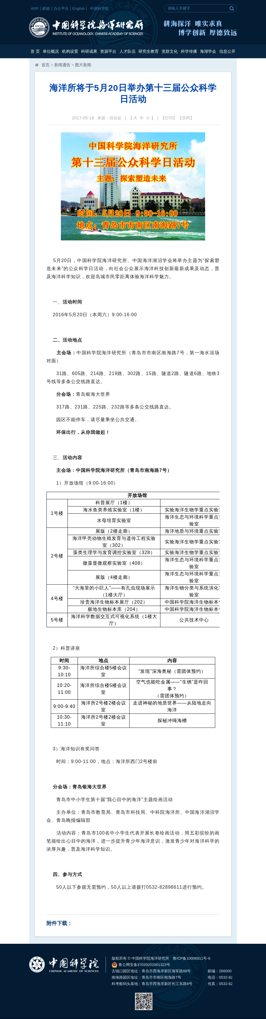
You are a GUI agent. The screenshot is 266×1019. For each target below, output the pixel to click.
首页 (46, 65)
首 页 (35, 51)
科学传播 (189, 51)
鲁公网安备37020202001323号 (141, 965)
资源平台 (108, 51)
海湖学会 (208, 51)
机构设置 (70, 51)
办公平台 (61, 8)
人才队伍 (127, 51)
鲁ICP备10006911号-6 (191, 958)
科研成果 (89, 51)
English (78, 8)
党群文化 (170, 51)
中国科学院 (99, 8)
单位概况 (51, 51)
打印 (169, 118)
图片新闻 (83, 65)
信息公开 (227, 51)
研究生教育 (148, 51)
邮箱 (46, 8)
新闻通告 (62, 65)
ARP (35, 8)
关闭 (186, 118)
